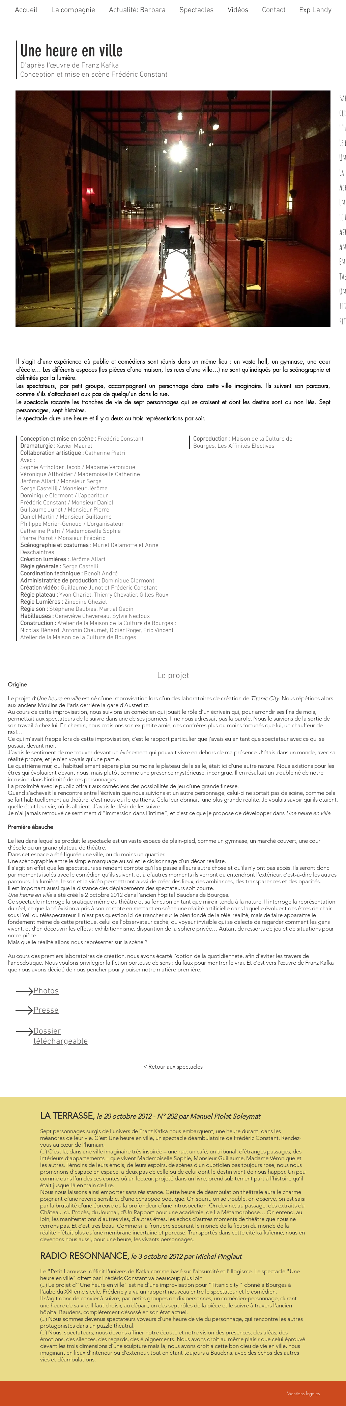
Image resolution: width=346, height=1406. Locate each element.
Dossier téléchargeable (60, 1036)
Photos (46, 991)
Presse (46, 1011)
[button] (238, 10)
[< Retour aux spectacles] (173, 1067)
